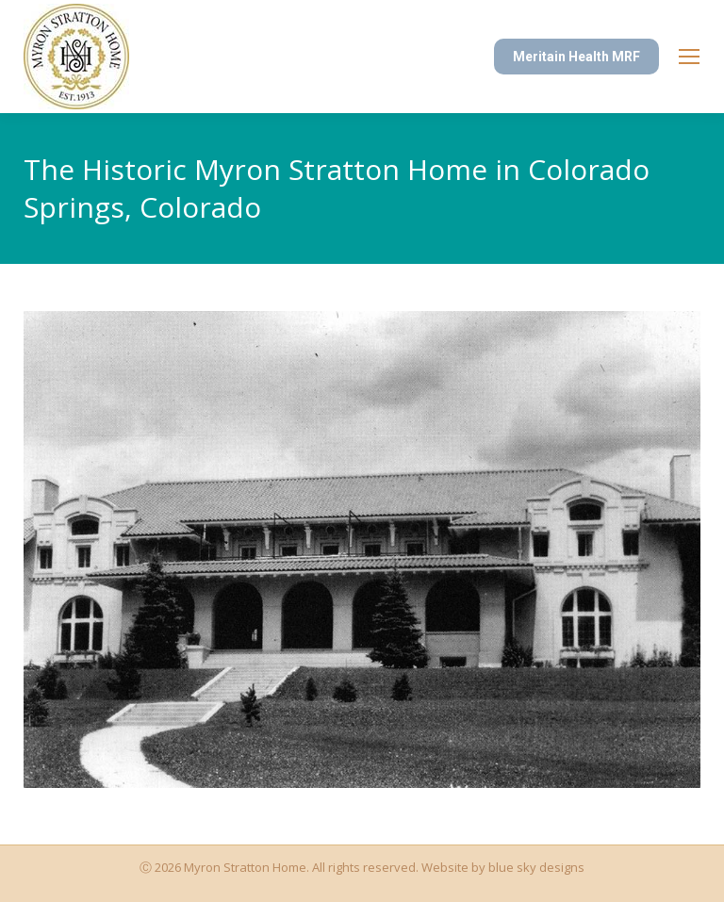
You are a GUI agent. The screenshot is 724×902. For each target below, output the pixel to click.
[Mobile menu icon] (689, 56)
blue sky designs (536, 867)
